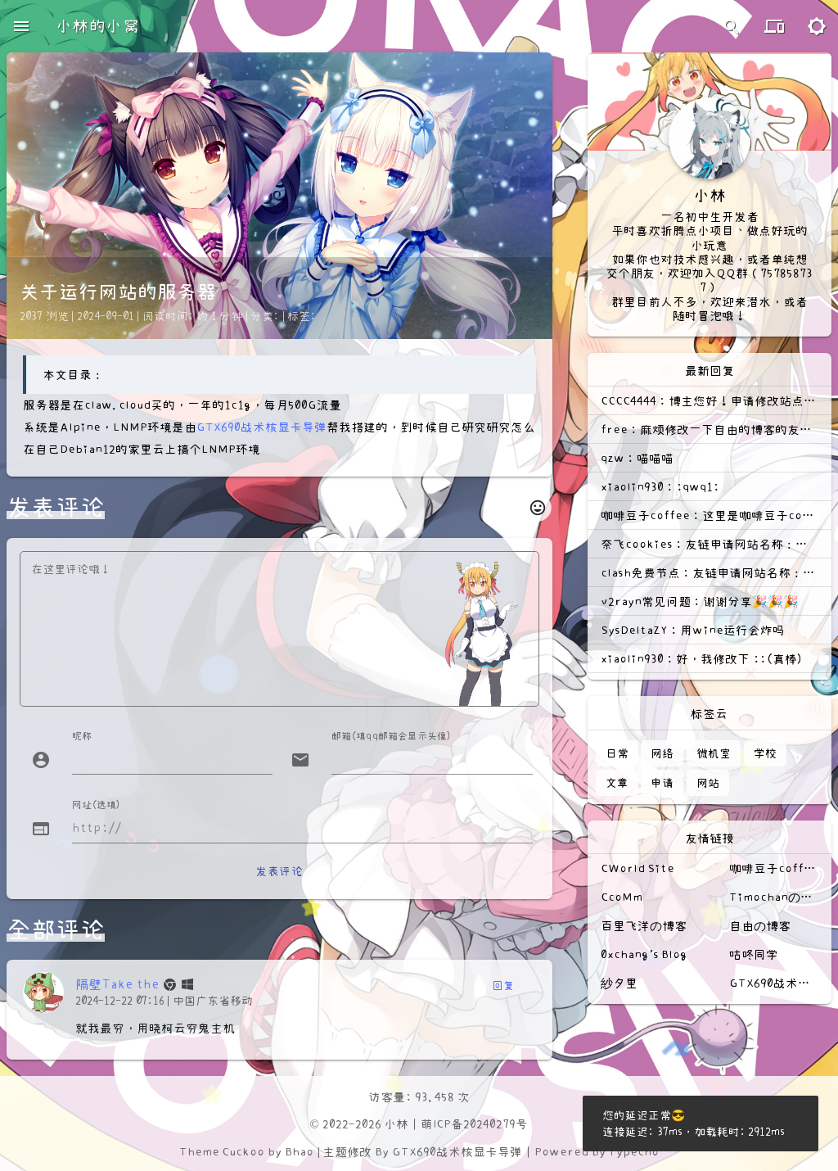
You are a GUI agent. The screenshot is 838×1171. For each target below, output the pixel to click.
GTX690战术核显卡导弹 (261, 427)
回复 (503, 985)
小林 (396, 1124)
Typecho (633, 1152)
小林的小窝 (97, 26)
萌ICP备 (442, 1124)
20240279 (489, 1124)
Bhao (299, 1152)
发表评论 (279, 871)
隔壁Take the (117, 984)
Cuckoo (243, 1152)
